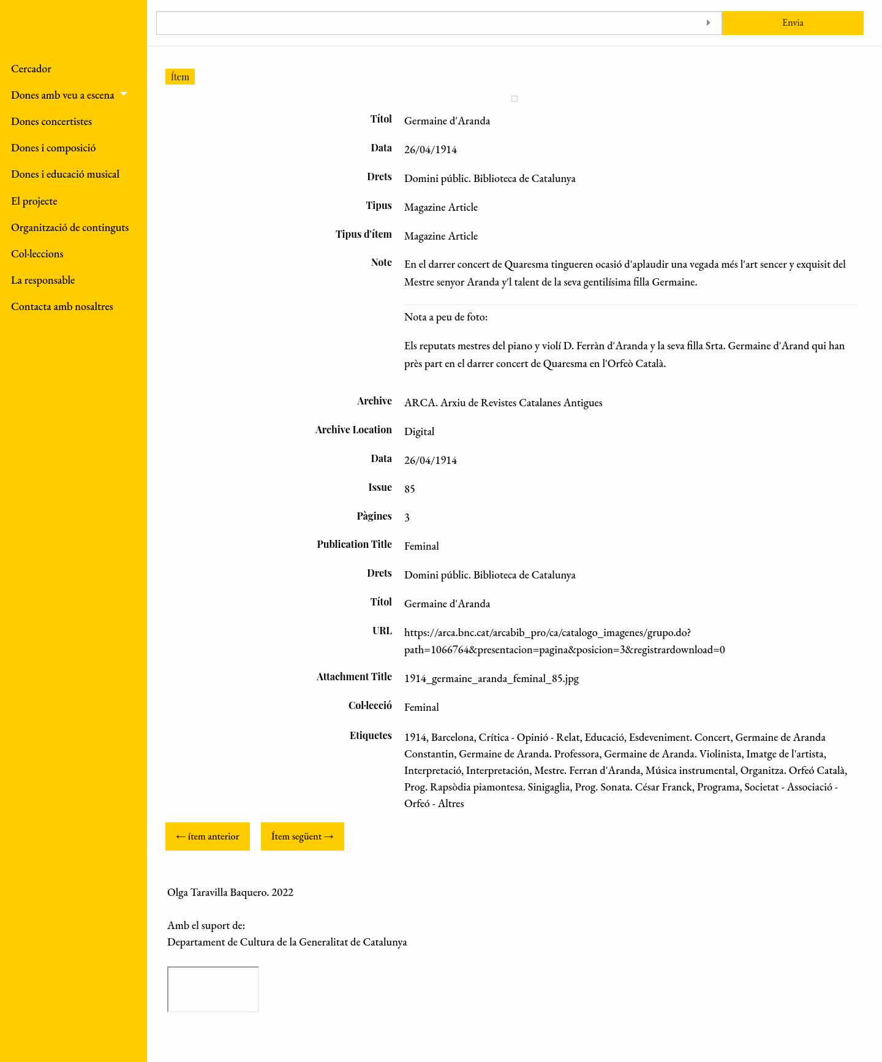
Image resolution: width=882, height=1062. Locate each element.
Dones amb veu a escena (63, 95)
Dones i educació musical (65, 174)
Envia (793, 22)
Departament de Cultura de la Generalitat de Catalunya (287, 942)
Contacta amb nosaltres (62, 306)
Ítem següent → (302, 836)
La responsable (43, 280)
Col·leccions (37, 253)
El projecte (34, 201)
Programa (718, 786)
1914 (415, 737)
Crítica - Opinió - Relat (529, 737)
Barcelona (452, 737)
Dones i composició (53, 147)
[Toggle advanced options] (708, 23)
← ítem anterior (207, 836)
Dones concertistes (51, 121)
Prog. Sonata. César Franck (633, 786)
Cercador (31, 68)
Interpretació (432, 770)
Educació (604, 737)
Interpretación (497, 770)
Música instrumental (691, 770)
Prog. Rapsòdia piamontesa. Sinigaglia (487, 786)
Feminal (421, 707)
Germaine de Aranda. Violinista (672, 753)
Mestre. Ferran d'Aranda (587, 770)
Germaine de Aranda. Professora (529, 753)
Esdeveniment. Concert (680, 737)
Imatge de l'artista (785, 753)
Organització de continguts (70, 227)
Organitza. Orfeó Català (793, 770)
